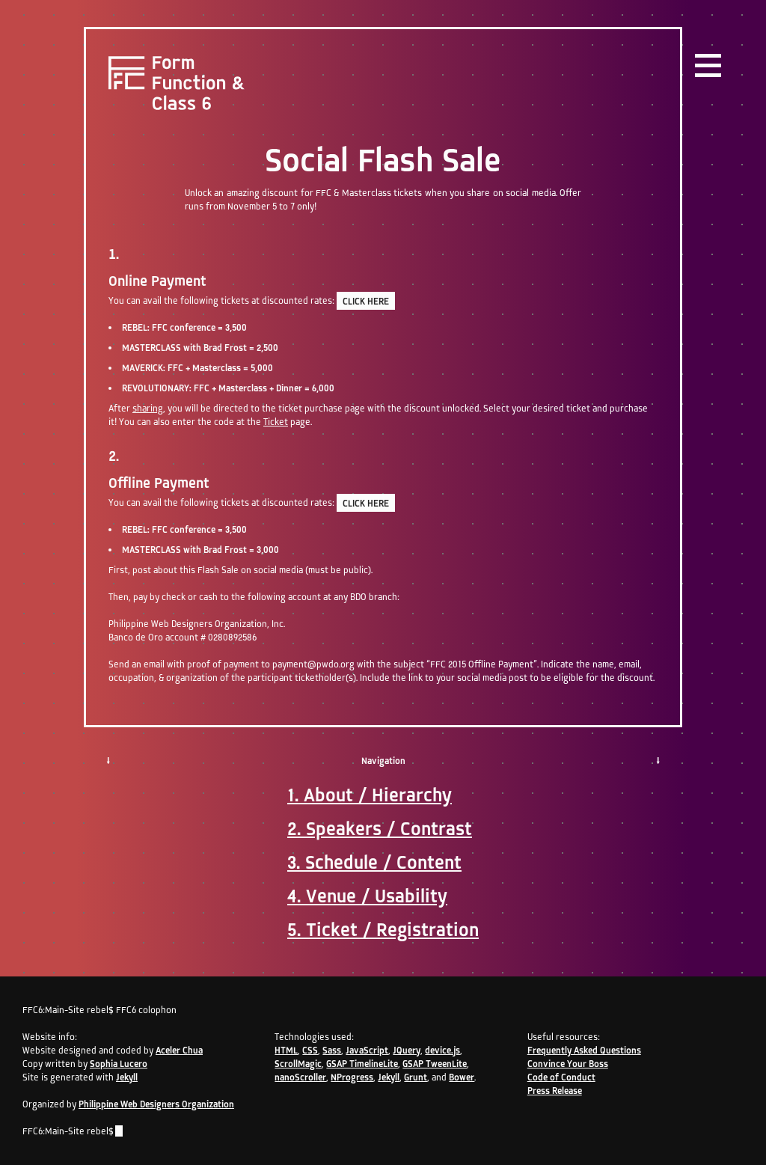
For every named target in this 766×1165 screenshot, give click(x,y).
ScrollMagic (298, 1063)
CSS (310, 1050)
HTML (286, 1050)
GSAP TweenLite (434, 1063)
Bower (461, 1077)
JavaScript (367, 1050)
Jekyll (127, 1077)
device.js (442, 1050)
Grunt (415, 1077)
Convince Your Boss (567, 1063)
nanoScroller (300, 1077)
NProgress (352, 1077)
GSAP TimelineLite (362, 1063)
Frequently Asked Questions (584, 1050)
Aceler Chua (179, 1050)
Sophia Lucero (118, 1063)
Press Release (554, 1090)
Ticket (275, 421)
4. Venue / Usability (367, 895)
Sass (331, 1050)
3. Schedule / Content (374, 862)
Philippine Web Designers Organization (156, 1104)
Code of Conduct (561, 1077)
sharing (147, 408)
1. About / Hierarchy (369, 794)
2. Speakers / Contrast (379, 828)
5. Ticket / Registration (383, 929)
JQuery (406, 1050)
